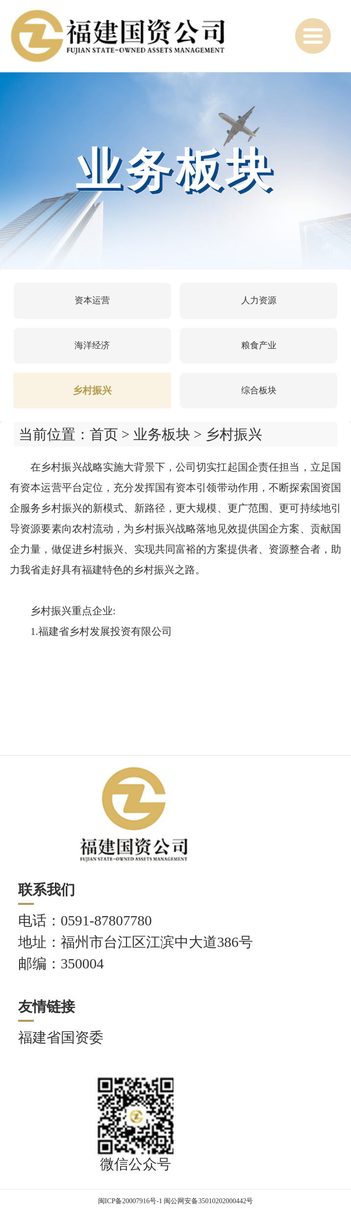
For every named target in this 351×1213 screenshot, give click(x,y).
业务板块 (161, 434)
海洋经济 (92, 345)
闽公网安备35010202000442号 (208, 1201)
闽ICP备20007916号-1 (130, 1201)
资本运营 (92, 300)
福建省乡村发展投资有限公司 (105, 631)
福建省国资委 (60, 1037)
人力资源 (258, 300)
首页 (104, 434)
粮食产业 (258, 345)
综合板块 (258, 390)
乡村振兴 (92, 390)
